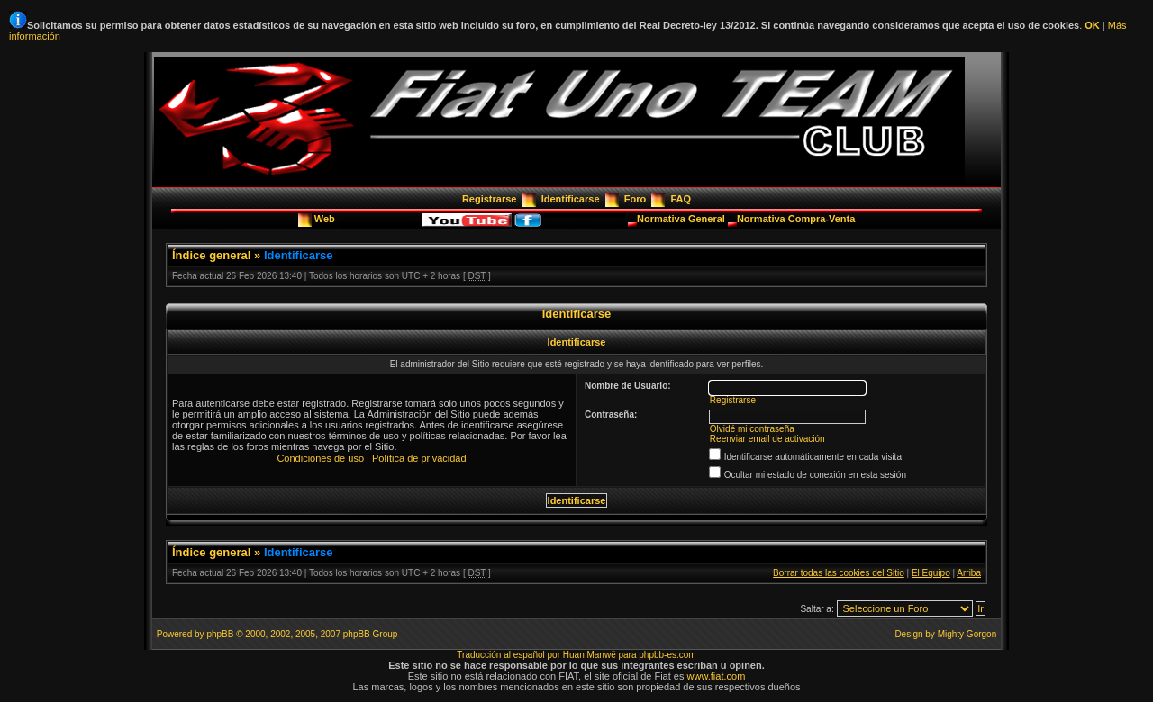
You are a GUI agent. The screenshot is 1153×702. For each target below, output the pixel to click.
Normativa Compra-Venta (796, 218)
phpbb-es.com (667, 655)
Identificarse (570, 199)
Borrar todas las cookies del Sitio (838, 573)
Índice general (211, 255)
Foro (635, 199)
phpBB (219, 634)
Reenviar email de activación (767, 439)
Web (326, 218)
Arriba (969, 573)
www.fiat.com (716, 675)
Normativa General (682, 218)
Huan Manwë (589, 655)
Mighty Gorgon (967, 634)
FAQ (680, 199)
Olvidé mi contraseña (752, 429)
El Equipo (931, 573)
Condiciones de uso (320, 458)
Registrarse (489, 199)
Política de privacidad (419, 458)
